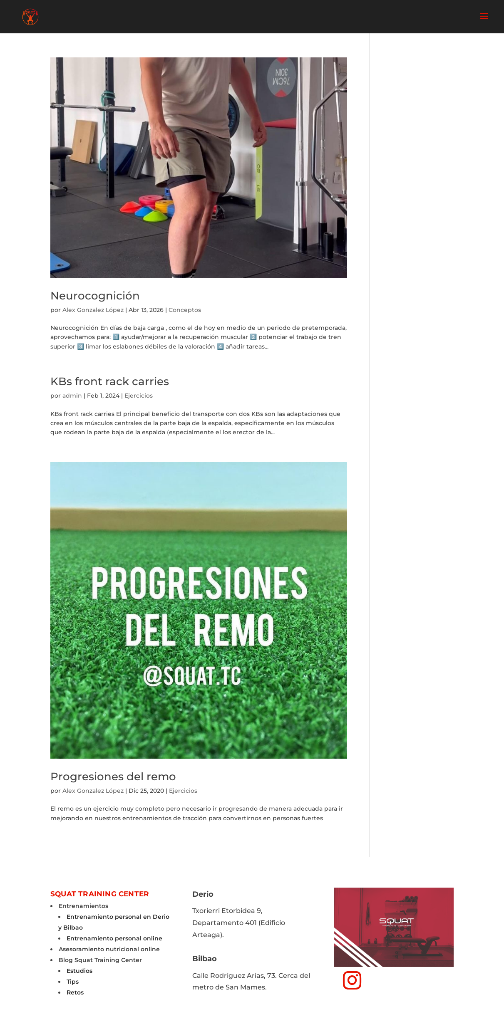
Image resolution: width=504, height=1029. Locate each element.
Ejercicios (138, 395)
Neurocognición (95, 295)
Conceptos (185, 310)
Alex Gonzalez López (93, 310)
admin (72, 395)
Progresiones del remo (113, 776)
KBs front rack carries (109, 381)
